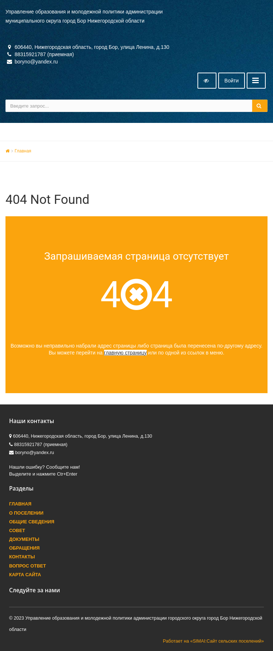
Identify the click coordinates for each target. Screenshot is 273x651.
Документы (24, 539)
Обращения (24, 548)
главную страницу (125, 353)
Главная (23, 151)
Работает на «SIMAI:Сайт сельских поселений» (213, 641)
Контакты (22, 556)
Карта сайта (25, 574)
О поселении (26, 513)
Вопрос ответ (27, 566)
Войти (231, 81)
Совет (17, 530)
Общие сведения (31, 521)
